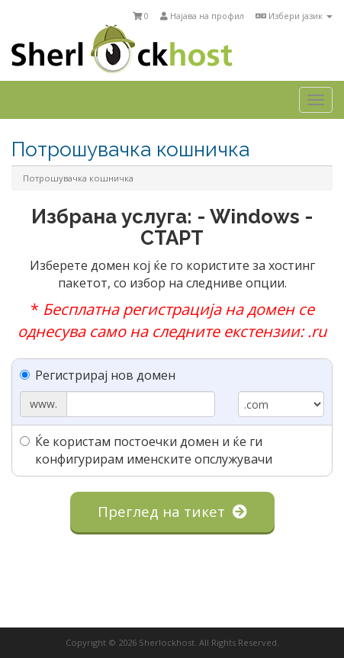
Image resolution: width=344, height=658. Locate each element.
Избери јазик (294, 15)
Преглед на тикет (172, 512)
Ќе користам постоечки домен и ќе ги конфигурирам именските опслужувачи (146, 450)
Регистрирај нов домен (97, 375)
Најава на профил (202, 15)
